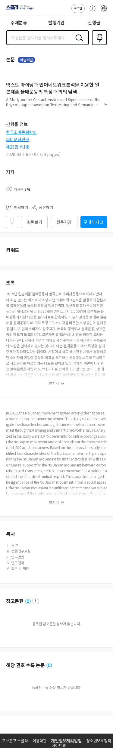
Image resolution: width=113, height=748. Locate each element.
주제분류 (19, 22)
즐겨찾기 (98, 44)
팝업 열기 (35, 601)
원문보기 (34, 222)
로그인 (78, 8)
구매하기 (91, 222)
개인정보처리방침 (66, 740)
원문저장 (64, 222)
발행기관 (56, 22)
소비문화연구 (17, 139)
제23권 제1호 (18, 147)
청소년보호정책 (98, 740)
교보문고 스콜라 (15, 740)
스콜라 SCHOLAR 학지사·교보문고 (18, 9)
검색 (78, 42)
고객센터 (91, 11)
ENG (103, 11)
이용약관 (40, 740)
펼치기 (54, 383)
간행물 (94, 22)
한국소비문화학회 (21, 132)
